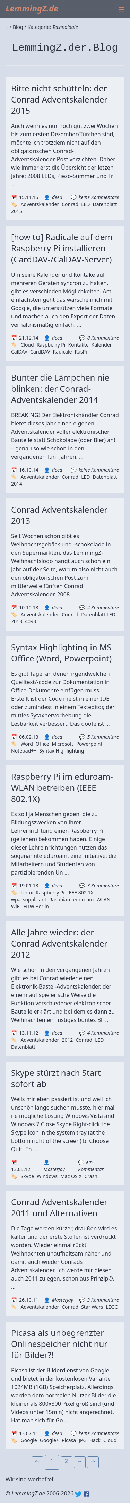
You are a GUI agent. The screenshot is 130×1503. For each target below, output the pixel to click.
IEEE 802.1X (80, 892)
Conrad (70, 204)
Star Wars (92, 1306)
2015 (16, 211)
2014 (16, 483)
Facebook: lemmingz (86, 1494)
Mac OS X (70, 1176)
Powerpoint (89, 743)
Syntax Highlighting (61, 750)
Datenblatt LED (98, 614)
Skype (27, 1176)
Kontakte (78, 344)
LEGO (112, 1306)
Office (42, 743)
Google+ (49, 1440)
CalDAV (19, 351)
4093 (30, 621)
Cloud (27, 344)
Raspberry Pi (51, 344)
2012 (67, 1040)
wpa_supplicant (28, 899)
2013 (16, 621)
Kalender (102, 344)
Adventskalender (39, 204)
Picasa (69, 1440)
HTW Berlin (36, 906)
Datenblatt (105, 204)
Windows (47, 1176)
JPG (82, 1440)
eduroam (83, 899)
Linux (26, 892)
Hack (95, 1440)
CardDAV (40, 351)
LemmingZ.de (32, 8)
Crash (90, 1176)
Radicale (62, 351)
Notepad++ (23, 750)
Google (28, 1440)
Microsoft (62, 743)
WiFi (16, 906)
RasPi (81, 351)
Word (26, 743)
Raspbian (59, 899)
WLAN (103, 899)
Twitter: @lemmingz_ (78, 1494)
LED (85, 204)
